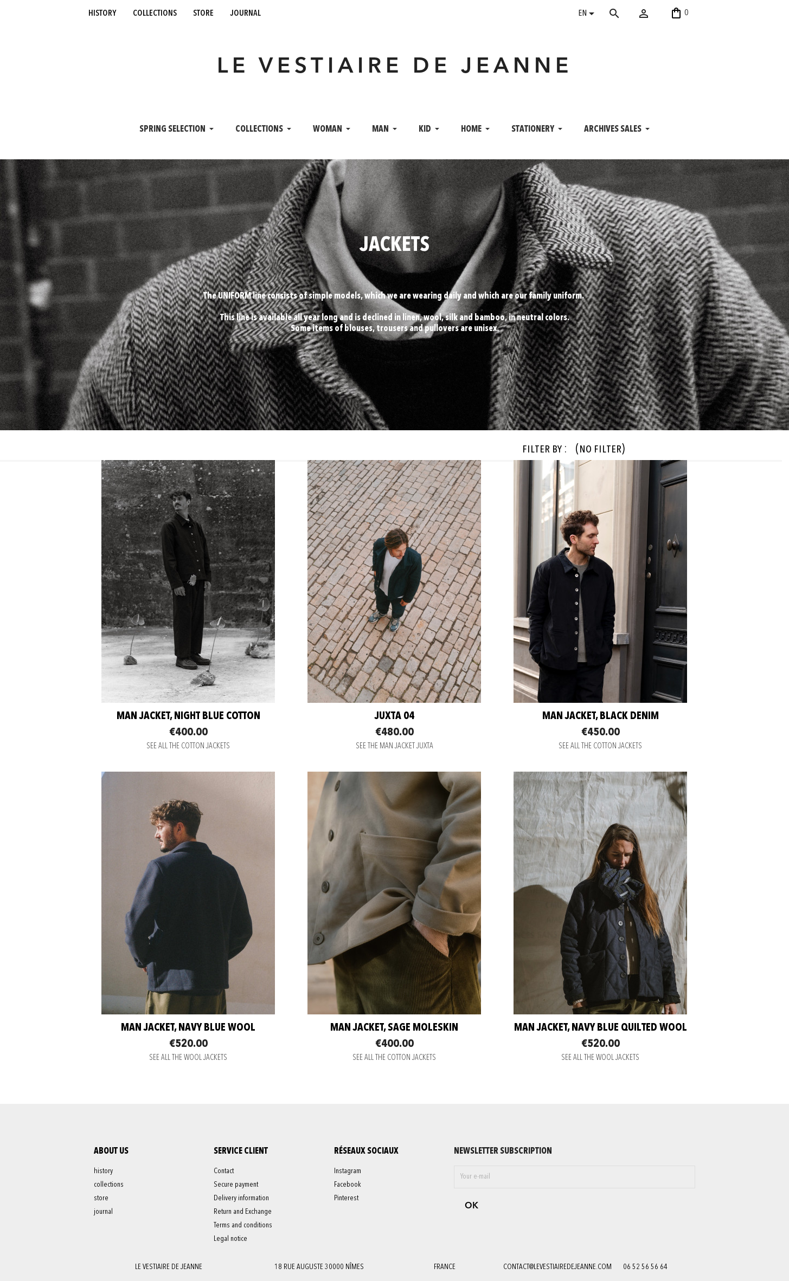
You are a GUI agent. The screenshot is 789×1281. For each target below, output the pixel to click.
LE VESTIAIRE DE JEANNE (395, 67)
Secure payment (236, 1184)
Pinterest (346, 1198)
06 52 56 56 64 (645, 1267)
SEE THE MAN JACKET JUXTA (394, 746)
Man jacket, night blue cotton (188, 716)
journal (245, 13)
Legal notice (230, 1239)
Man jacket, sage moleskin (394, 1028)
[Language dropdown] (588, 14)
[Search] (630, 13)
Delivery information (241, 1198)
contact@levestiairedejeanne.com (557, 1267)
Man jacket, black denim (600, 716)
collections (155, 13)
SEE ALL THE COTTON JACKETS (188, 746)
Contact (224, 1171)
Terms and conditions (243, 1225)
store (203, 13)
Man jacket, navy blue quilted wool (600, 1028)
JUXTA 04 (394, 716)
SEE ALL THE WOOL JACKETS (188, 1058)
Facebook (347, 1184)
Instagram (347, 1171)
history (102, 13)
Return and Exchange (243, 1211)
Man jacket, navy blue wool (188, 1028)
